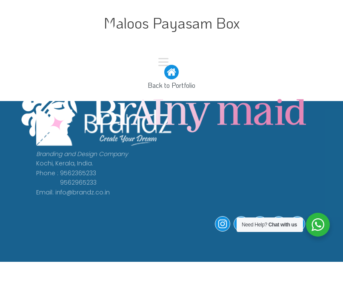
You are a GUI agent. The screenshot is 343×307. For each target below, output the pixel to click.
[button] (222, 229)
